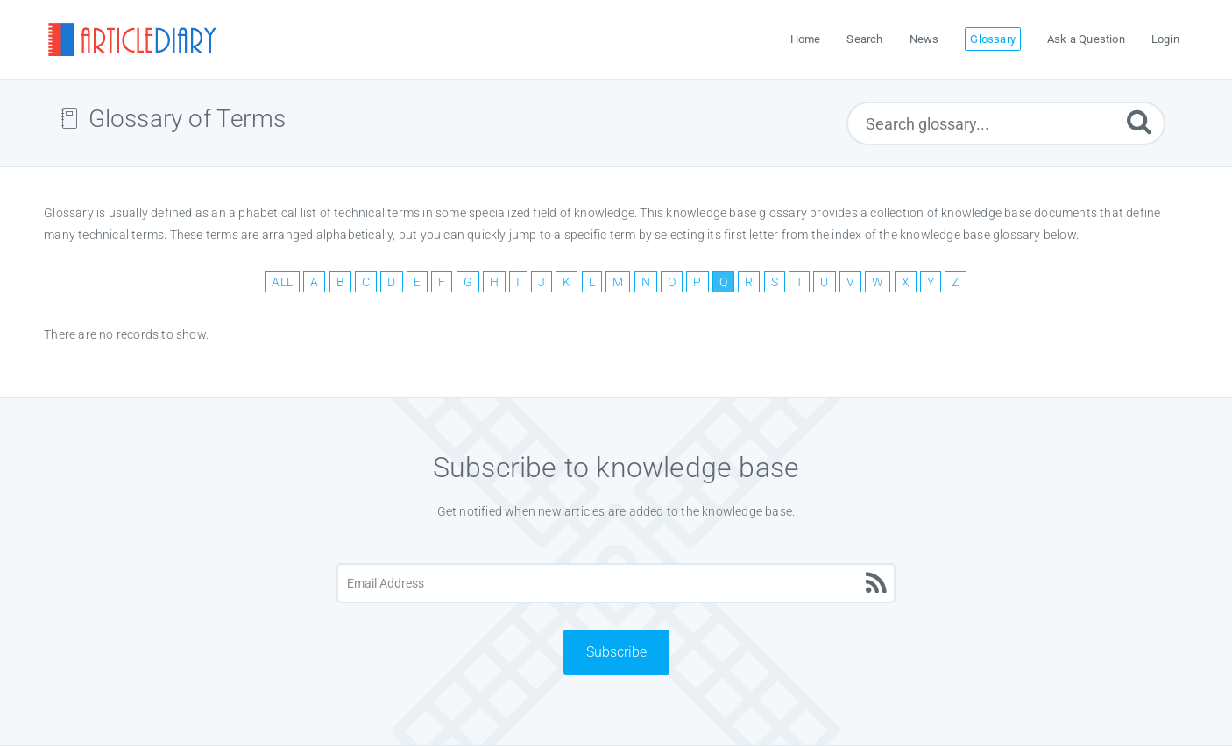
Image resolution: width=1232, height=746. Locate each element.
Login (1165, 39)
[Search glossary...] (1005, 123)
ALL (282, 282)
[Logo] (131, 39)
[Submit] (1139, 121)
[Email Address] (616, 583)
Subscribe (616, 652)
